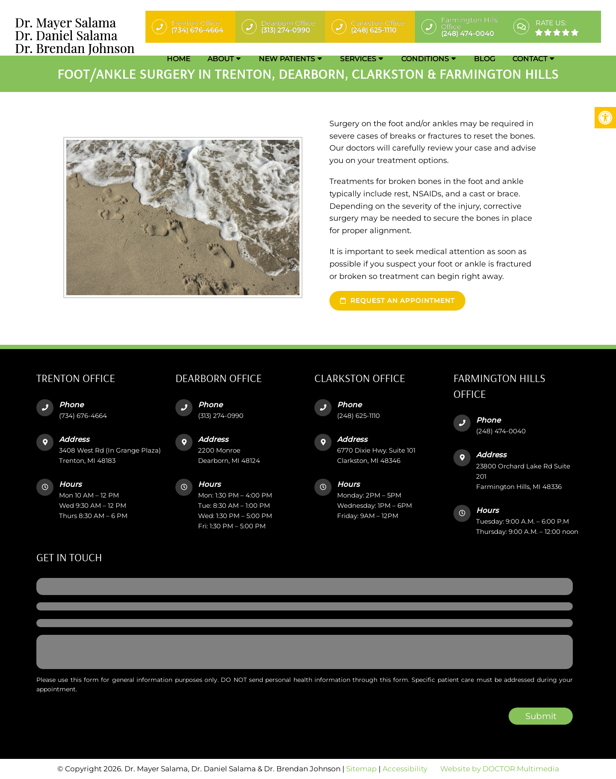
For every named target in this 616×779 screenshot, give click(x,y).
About (220, 58)
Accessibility (404, 768)
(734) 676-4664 (83, 416)
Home (178, 58)
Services (358, 58)
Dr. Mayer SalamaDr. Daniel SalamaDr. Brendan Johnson (75, 35)
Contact (530, 58)
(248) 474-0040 (501, 431)
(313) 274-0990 (220, 416)
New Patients (287, 58)
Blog (484, 58)
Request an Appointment (397, 300)
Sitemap (361, 768)
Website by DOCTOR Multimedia (499, 768)
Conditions (425, 58)
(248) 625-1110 (358, 416)
